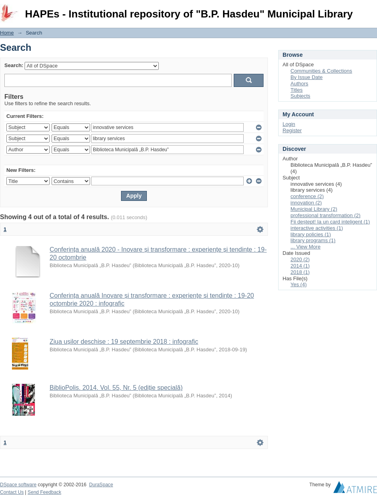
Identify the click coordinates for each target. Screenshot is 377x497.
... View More (305, 247)
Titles (296, 90)
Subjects (300, 96)
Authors (299, 84)
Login (370, 10)
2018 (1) (300, 272)
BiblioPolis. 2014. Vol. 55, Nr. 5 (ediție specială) (116, 387)
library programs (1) (312, 240)
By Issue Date (306, 77)
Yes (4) (298, 284)
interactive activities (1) (316, 228)
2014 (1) (300, 266)
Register (292, 130)
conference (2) (307, 196)
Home (7, 33)
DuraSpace (101, 484)
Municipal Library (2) (313, 209)
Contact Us (12, 492)
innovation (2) (306, 203)
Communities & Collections (321, 71)
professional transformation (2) (325, 215)
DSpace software (18, 484)
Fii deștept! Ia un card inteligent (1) (330, 222)
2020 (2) (300, 259)
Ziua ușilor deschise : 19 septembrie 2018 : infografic (124, 341)
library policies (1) (310, 234)
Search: (13, 65)
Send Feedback (45, 492)
